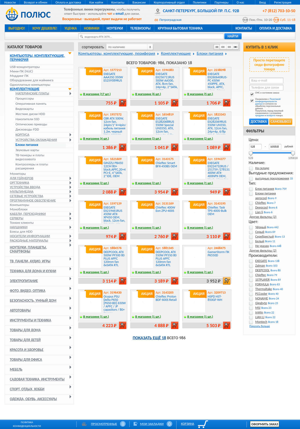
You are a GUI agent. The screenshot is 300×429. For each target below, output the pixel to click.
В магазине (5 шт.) (200, 94)
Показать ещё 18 (149, 337)
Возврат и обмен (35, 2)
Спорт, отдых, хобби (27, 389)
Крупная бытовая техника (180, 28)
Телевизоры (140, 28)
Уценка (70, 28)
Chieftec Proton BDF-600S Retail (166, 298)
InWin (259, 312)
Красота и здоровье (26, 350)
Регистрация (282, 2)
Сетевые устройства (26, 196)
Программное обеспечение (33, 200)
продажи (259, 115)
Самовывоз (281, 121)
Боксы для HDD (21, 231)
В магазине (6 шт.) (148, 94)
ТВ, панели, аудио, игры (30, 261)
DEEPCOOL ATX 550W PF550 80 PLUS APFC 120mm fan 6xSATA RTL (166, 258)
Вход (262, 2)
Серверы (16, 218)
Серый (259, 232)
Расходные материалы (29, 240)
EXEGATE (261, 261)
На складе (262, 168)
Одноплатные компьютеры (30, 84)
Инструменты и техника (30, 320)
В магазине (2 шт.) (200, 139)
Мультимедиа (22, 191)
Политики (199, 2)
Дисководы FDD (27, 129)
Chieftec (260, 203)
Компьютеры (19, 205)
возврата (270, 115)
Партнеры (221, 2)
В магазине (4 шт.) (96, 139)
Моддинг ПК (19, 76)
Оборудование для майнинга (31, 80)
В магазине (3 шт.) (148, 139)
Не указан (262, 246)
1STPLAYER (262, 280)
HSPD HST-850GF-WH (215, 298)
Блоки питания (26, 145)
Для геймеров (21, 178)
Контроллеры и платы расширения (31, 166)
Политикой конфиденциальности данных (268, 101)
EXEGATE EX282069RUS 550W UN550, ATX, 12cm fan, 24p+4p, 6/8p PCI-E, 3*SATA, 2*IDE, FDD (217, 128)
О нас (240, 2)
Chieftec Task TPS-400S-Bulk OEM (217, 210)
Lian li (259, 212)
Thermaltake (263, 289)
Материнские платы (32, 93)
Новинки (91, 28)
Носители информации (30, 236)
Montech (261, 322)
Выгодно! (16, 28)
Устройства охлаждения (36, 140)
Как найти (96, 2)
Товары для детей (25, 340)
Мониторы (18, 174)
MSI (257, 308)
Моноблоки (18, 209)
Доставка (259, 121)
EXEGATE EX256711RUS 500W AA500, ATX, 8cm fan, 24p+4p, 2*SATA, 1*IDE (167, 82)
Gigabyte (261, 303)
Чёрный (260, 227)
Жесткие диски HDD (30, 114)
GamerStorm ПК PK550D (218, 253)
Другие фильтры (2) (262, 217)
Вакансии (139, 2)
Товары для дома (25, 330)
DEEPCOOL (262, 270)
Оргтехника (19, 182)
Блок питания (264, 189)
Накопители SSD (27, 119)
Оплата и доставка (68, 2)
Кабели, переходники (28, 214)
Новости (10, 2)
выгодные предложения (272, 178)
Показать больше (259, 326)
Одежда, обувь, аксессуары (33, 399)
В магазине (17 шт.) (97, 94)
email (120, 13)
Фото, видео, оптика (27, 291)
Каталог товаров (25, 46)
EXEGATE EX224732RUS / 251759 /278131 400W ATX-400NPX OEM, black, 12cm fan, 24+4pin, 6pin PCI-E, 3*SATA (219, 174)
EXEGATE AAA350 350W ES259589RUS (113, 77)
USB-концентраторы (25, 67)
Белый (259, 241)
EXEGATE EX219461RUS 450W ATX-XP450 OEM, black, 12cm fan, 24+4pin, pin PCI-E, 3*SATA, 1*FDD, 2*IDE (114, 218)
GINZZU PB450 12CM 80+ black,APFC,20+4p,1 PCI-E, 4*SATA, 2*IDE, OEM (117, 169)
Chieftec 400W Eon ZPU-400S (165, 209)
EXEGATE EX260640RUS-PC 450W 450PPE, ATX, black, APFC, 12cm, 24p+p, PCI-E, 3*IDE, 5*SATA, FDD (217, 85)
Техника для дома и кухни (33, 271)
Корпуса (22, 135)
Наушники (18, 227)
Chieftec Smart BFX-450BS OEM (166, 164)
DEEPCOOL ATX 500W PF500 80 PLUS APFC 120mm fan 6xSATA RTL (114, 258)
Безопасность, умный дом (33, 300)
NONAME (261, 298)
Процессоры (24, 99)
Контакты (117, 2)
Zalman (260, 266)
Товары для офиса (26, 360)
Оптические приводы (31, 124)
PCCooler (261, 294)
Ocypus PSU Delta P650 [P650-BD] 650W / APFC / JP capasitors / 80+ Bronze (115, 305)
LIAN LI (259, 317)
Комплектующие (24, 89)
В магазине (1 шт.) (200, 183)
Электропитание (24, 281)
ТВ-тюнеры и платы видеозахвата (29, 157)
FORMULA (262, 284)
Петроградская (170, 20)
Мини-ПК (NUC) (21, 71)
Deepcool (261, 207)
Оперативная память (30, 104)
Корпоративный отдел (169, 2)
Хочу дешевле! (44, 28)
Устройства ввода (25, 187)
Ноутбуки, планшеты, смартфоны (28, 249)
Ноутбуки (115, 28)
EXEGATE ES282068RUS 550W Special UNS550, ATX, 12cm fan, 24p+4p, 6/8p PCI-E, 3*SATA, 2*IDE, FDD (165, 129)
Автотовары (20, 310)
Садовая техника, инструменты (37, 379)
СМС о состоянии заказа (264, 94)
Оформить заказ (264, 424)
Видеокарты (24, 109)
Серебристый (264, 237)
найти (233, 36)
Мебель (16, 369)
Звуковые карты (27, 150)
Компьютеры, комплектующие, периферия (37, 58)
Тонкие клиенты (22, 222)
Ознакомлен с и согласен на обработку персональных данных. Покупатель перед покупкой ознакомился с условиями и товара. (266, 107)
